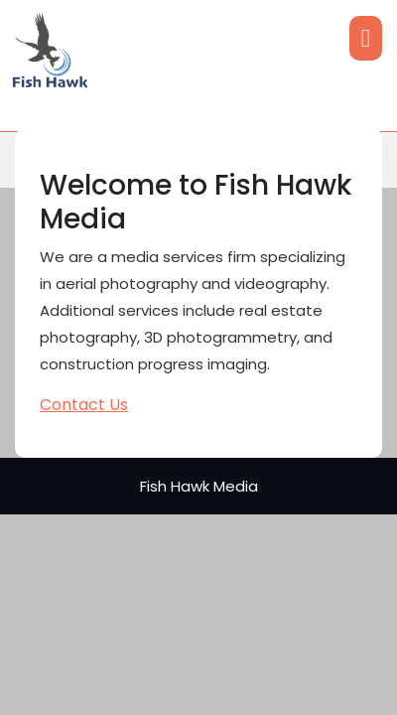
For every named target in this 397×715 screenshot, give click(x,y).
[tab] (365, 38)
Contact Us (84, 404)
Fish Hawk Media (199, 486)
